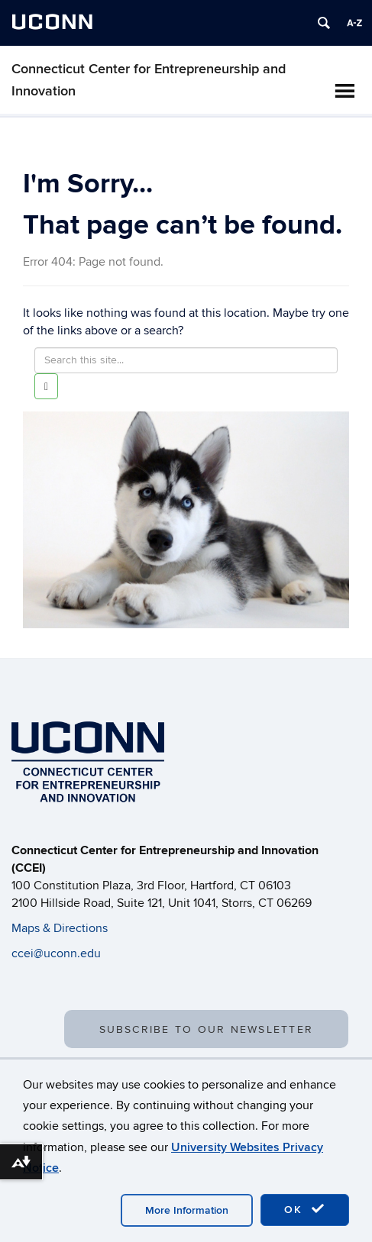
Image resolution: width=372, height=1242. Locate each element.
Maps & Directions (59, 928)
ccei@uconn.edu (56, 953)
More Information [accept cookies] (186, 1210)
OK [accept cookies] (304, 1209)
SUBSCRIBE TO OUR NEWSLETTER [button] (206, 1029)
